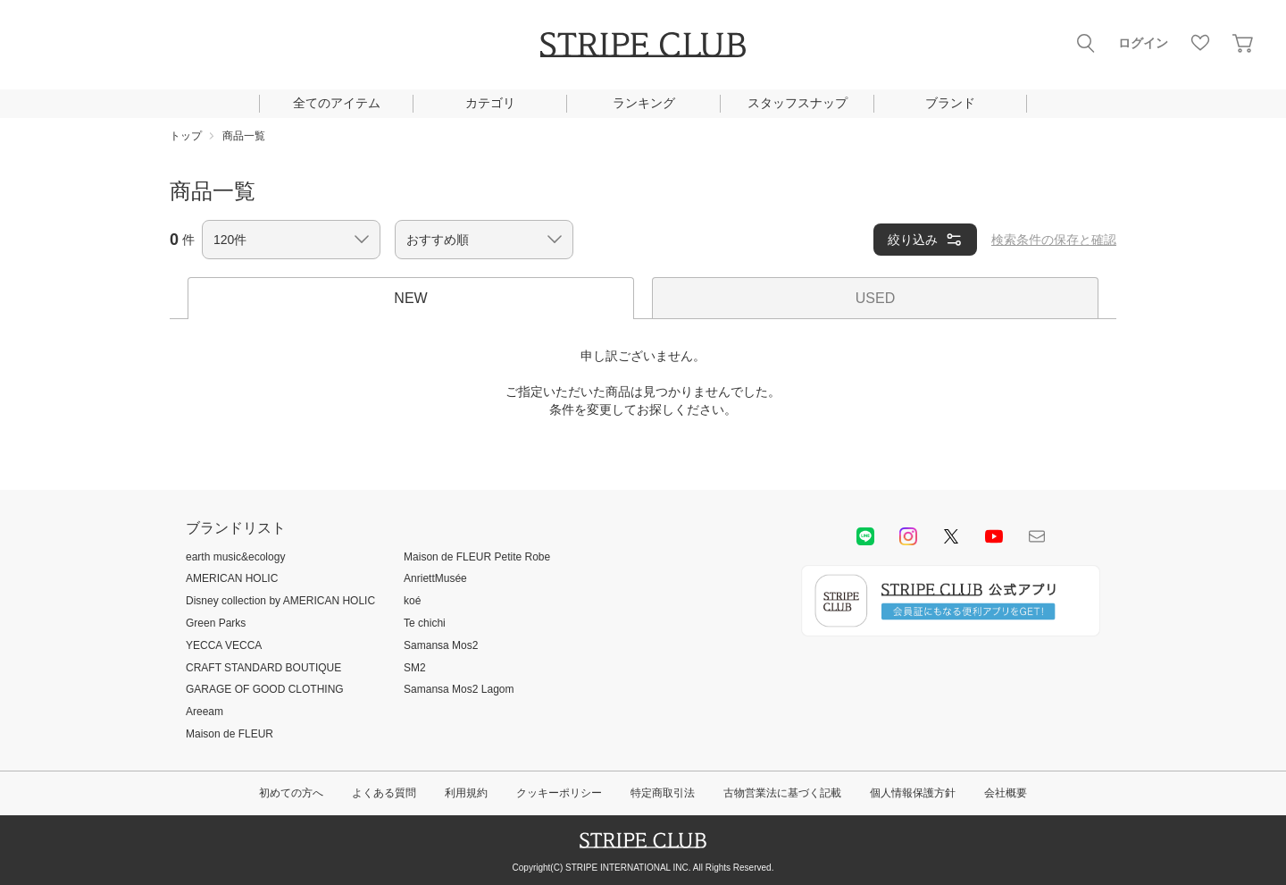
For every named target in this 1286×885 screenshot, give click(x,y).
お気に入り (1200, 43)
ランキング (644, 103)
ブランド (950, 103)
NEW (410, 298)
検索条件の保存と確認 (1053, 239)
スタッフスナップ (797, 103)
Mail (1037, 536)
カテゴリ (490, 103)
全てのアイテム (336, 103)
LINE (865, 536)
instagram (908, 536)
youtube (994, 536)
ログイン (1143, 43)
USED (875, 298)
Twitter (951, 536)
